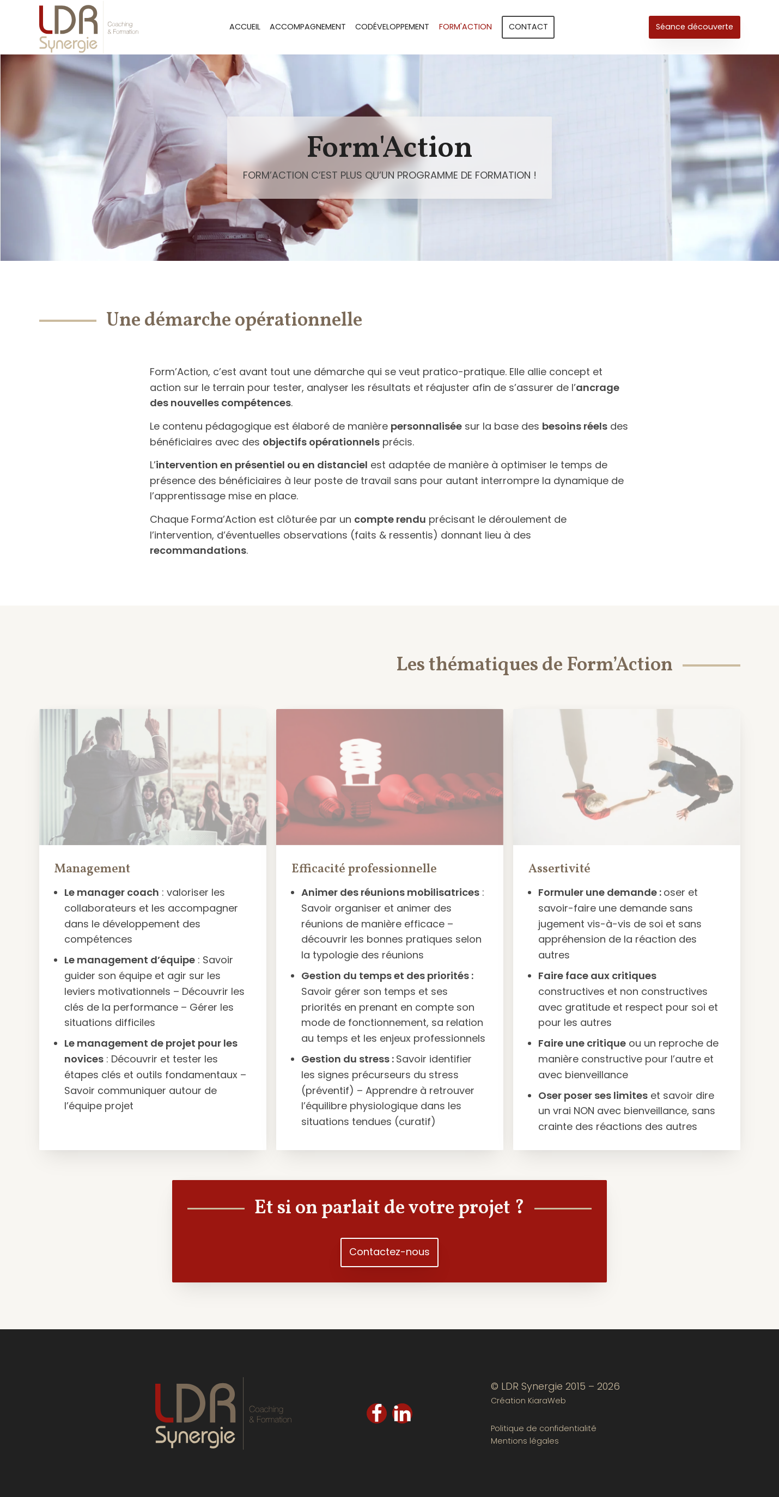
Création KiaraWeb (528, 1400)
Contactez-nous (389, 1251)
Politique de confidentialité (544, 1428)
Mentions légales (525, 1440)
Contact (528, 26)
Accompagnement (308, 26)
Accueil (244, 26)
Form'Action (465, 26)
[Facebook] (377, 1413)
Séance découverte (694, 26)
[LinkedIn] (402, 1413)
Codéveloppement (392, 26)
